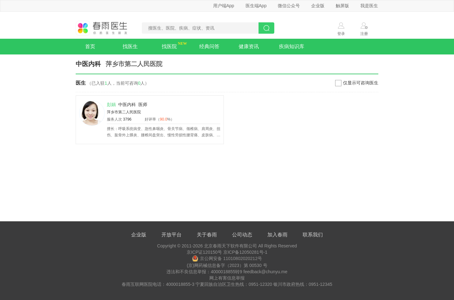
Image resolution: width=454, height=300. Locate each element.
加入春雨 (277, 234)
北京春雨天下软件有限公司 (230, 245)
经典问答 (209, 46)
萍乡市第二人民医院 (124, 112)
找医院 (169, 46)
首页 (90, 46)
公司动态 (242, 234)
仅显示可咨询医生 (360, 83)
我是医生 (369, 5)
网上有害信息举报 (227, 277)
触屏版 (342, 5)
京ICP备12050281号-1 (245, 252)
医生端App (256, 5)
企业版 (317, 5)
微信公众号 (289, 5)
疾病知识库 (291, 46)
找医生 (130, 46)
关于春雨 (207, 234)
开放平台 (171, 234)
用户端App (223, 5)
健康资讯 (249, 46)
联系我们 (313, 234)
